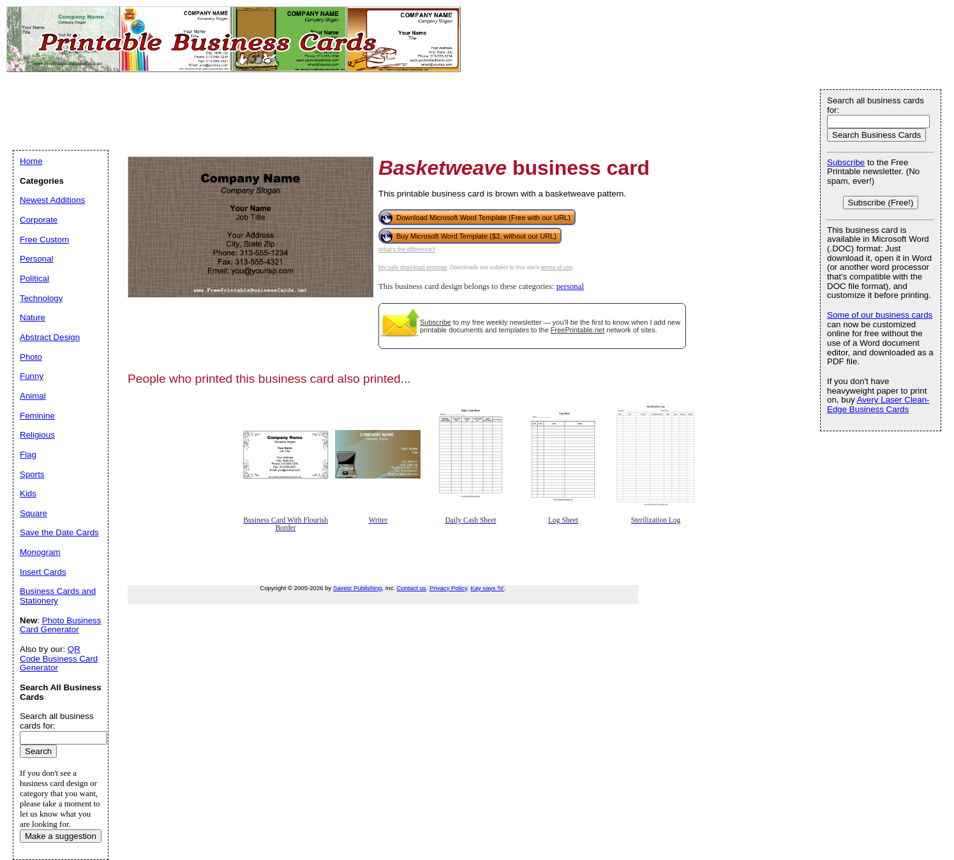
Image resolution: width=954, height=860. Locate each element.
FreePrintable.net (577, 330)
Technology (41, 298)
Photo (31, 357)
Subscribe (435, 322)
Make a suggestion (60, 836)
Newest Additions (52, 200)
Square (33, 513)
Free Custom (44, 239)
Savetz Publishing (357, 587)
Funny (31, 376)
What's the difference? (406, 249)
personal (570, 286)
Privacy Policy (448, 587)
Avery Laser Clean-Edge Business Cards (878, 404)
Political (34, 278)
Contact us (411, 587)
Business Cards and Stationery (58, 595)
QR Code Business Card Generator (59, 658)
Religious (37, 435)
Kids (28, 493)
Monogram (40, 552)
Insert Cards (43, 572)
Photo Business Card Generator (60, 625)
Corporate (38, 220)
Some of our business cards (879, 315)
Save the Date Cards (59, 532)
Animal (33, 396)
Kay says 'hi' (487, 587)
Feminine (37, 415)
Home (31, 161)
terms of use (557, 267)
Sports (32, 474)
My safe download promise (412, 267)
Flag (28, 454)
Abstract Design (50, 337)
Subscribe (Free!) (881, 202)
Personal (37, 258)
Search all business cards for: (875, 105)
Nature (32, 317)
